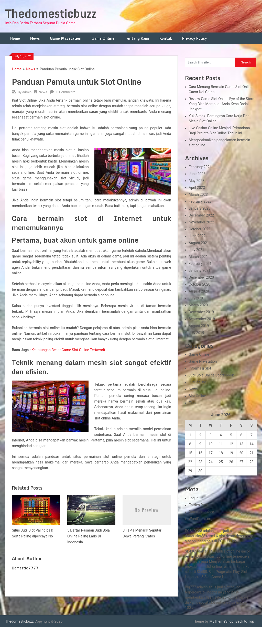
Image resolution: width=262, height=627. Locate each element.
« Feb (189, 478)
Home (15, 38)
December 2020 (201, 277)
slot (208, 567)
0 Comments (65, 92)
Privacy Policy (194, 38)
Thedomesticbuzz (50, 13)
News (35, 38)
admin (26, 92)
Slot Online (197, 396)
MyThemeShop (222, 621)
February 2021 (200, 264)
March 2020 (198, 305)
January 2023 (200, 208)
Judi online (197, 382)
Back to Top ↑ (246, 621)
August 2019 (199, 326)
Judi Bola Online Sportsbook (211, 375)
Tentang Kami (137, 38)
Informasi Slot (200, 368)
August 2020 (199, 291)
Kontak (165, 38)
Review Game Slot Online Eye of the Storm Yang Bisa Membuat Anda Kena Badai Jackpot (222, 104)
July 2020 (196, 298)
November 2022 (201, 222)
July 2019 (196, 333)
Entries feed (198, 505)
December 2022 (201, 215)
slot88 (200, 536)
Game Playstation (65, 38)
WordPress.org (200, 519)
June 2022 (197, 236)
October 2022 (199, 229)
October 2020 (199, 284)
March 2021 (198, 257)
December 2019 (201, 312)
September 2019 (202, 319)
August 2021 (199, 243)
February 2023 (200, 201)
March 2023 (198, 194)
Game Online (103, 38)
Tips (192, 403)
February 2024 (200, 167)
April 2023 (197, 188)
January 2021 (200, 270)
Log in (194, 498)
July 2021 (196, 250)
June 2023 (197, 174)
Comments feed (201, 512)
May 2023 (196, 181)
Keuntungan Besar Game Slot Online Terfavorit (68, 350)
